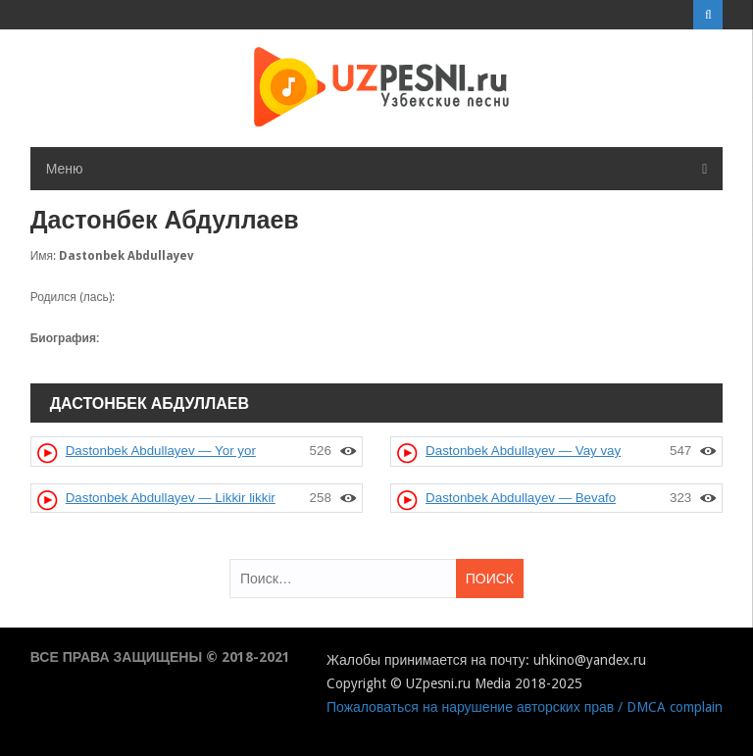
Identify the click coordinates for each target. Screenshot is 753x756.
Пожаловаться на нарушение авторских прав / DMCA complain (524, 707)
